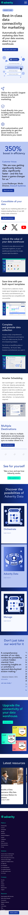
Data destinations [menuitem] (4, 845)
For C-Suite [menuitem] (3, 873)
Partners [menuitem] (2, 885)
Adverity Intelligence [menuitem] (5, 835)
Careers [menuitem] (2, 883)
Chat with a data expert (10, 49)
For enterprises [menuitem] (4, 865)
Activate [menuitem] (2, 841)
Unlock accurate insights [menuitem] (6, 859)
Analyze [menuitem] (2, 837)
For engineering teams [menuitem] (5, 869)
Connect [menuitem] (3, 827)
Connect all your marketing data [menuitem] (7, 853)
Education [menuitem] (3, 910)
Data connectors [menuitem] (4, 843)
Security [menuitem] (2, 880)
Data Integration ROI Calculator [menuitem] (7, 896)
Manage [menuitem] (2, 831)
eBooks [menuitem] (2, 904)
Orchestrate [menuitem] (3, 829)
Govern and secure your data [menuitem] (7, 855)
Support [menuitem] (2, 889)
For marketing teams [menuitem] (5, 867)
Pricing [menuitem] (2, 847)
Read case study (8, 190)
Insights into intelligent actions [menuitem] (7, 861)
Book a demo (14, 912)
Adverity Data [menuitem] (4, 825)
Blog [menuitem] (2, 908)
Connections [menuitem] (3, 900)
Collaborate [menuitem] (3, 839)
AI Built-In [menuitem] (3, 833)
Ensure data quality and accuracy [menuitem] (7, 857)
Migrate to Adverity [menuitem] (5, 902)
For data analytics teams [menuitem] (6, 871)
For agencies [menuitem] (3, 863)
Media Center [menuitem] (4, 887)
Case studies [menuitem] (3, 906)
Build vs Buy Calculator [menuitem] (5, 898)
